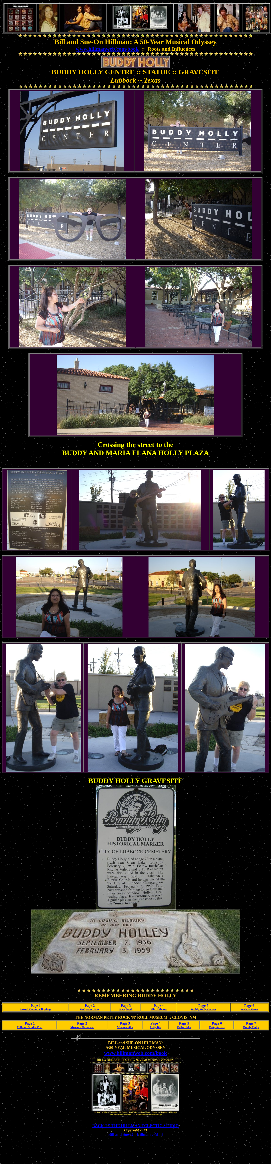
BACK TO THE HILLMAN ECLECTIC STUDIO (135, 1126)
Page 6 (249, 1005)
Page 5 (203, 1005)
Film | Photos (159, 1009)
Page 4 (159, 1005)
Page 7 (251, 1023)
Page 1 (36, 1005)
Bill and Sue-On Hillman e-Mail (135, 1134)
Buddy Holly (251, 1027)
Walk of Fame (249, 1009)
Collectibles (184, 1027)
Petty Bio (155, 1027)
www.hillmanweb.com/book (107, 49)
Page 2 (90, 1005)
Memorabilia (125, 1027)
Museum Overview (82, 1027)
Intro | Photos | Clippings (35, 1009)
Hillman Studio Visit (29, 1027)
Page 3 (126, 1005)
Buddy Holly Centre (203, 1009)
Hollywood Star (89, 1009)
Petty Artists (217, 1027)
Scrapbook (125, 1009)
